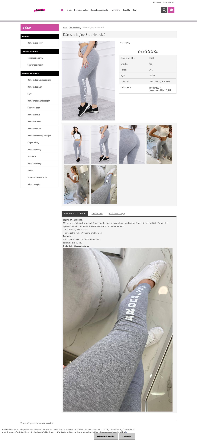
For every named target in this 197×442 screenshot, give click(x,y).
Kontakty (126, 9)
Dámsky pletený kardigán (38, 100)
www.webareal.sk (46, 423)
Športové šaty (33, 107)
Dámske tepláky (34, 86)
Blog (134, 9)
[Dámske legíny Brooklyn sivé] (88, 41)
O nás (69, 9)
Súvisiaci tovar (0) (117, 213)
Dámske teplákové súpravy (39, 79)
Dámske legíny (33, 184)
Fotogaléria (115, 9)
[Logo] (39, 10)
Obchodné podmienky (99, 9)
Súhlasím (126, 436)
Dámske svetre (34, 121)
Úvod (65, 27)
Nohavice (31, 156)
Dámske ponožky (35, 42)
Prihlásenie (157, 2)
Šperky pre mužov (35, 64)
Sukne (30, 170)
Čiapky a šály (33, 142)
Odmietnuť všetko (106, 436)
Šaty (29, 93)
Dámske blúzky (34, 163)
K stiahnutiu (97, 213)
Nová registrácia (168, 2)
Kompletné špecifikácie (74, 213)
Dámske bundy (34, 128)
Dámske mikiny (34, 149)
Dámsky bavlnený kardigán (39, 135)
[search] (164, 10)
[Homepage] (62, 10)
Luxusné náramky (35, 57)
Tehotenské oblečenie (37, 177)
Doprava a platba (81, 9)
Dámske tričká (33, 114)
